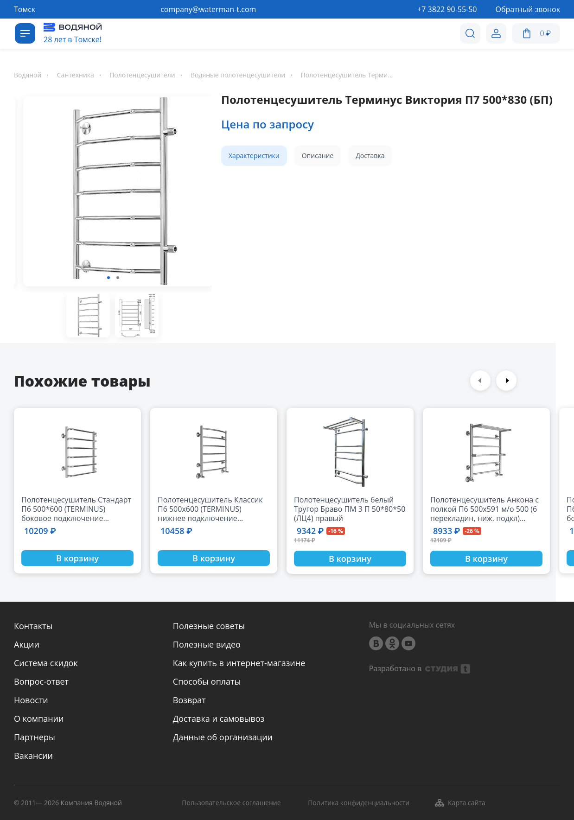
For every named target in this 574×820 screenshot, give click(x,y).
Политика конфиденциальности (358, 803)
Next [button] (506, 380)
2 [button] (117, 277)
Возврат (189, 700)
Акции (26, 644)
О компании (39, 718)
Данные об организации (223, 737)
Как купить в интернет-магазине (239, 662)
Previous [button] (480, 380)
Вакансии (33, 755)
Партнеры (34, 737)
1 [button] (108, 277)
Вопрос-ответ (41, 681)
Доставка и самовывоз (218, 718)
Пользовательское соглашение (231, 803)
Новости (31, 700)
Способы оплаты (207, 681)
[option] (113, 193)
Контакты (33, 625)
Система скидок (46, 662)
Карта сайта (459, 802)
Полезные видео (207, 644)
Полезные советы (209, 625)
